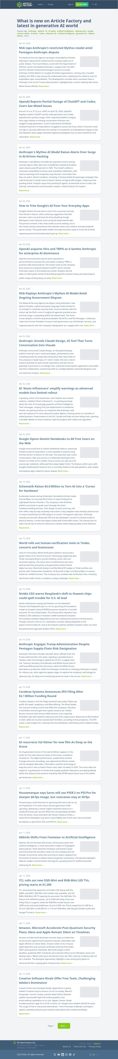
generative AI (81, 33)
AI (46, 31)
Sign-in (70, 4)
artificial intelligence (65, 31)
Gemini (20, 36)
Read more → (45, 86)
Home (40, 4)
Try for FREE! (82, 4)
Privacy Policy (95, 1046)
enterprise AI (51, 33)
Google (90, 31)
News (89, 1043)
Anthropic (32, 31)
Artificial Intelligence (66, 33)
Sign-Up (97, 1043)
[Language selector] (95, 4)
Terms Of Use (80, 1046)
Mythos (91, 33)
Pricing (50, 4)
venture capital (23, 33)
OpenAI (41, 31)
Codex (41, 33)
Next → (64, 1026)
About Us (67, 1046)
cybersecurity (80, 31)
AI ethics (34, 33)
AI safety (52, 31)
